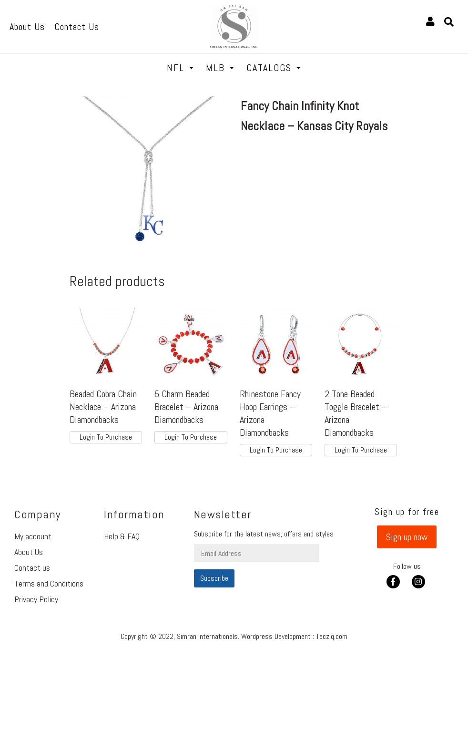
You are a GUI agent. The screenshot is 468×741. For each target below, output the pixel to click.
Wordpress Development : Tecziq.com (294, 636)
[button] (407, 536)
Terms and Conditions (48, 583)
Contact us (32, 567)
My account (32, 536)
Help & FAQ (122, 536)
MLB (220, 68)
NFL (180, 68)
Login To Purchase (106, 437)
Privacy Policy (36, 599)
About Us (28, 551)
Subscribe (214, 578)
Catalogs (274, 68)
